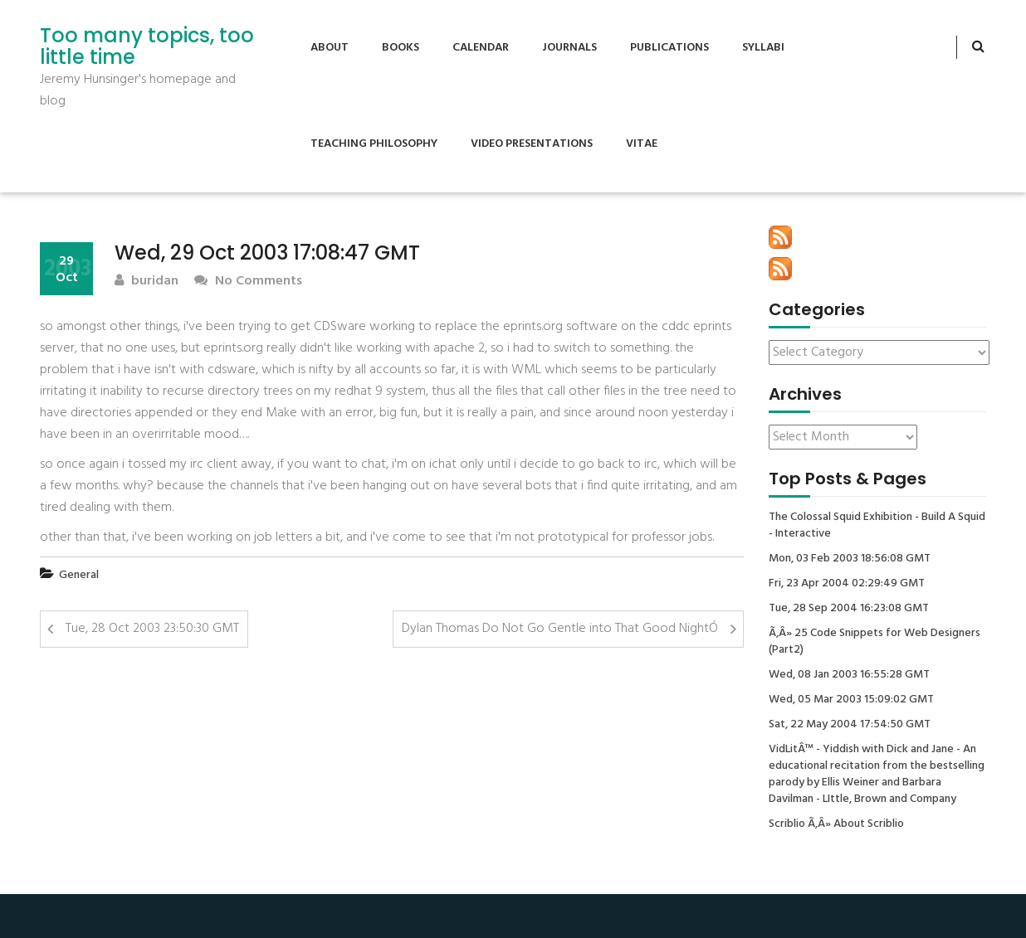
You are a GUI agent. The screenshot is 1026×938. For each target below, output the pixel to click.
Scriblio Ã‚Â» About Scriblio (836, 824)
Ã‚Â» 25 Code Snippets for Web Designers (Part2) (874, 642)
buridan (146, 281)
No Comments (248, 281)
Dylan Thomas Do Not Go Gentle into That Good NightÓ (560, 628)
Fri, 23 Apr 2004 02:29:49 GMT (847, 584)
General (79, 575)
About (329, 47)
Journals (569, 47)
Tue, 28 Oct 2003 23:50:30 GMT (152, 628)
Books (400, 47)
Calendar (480, 47)
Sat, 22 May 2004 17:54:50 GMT (850, 725)
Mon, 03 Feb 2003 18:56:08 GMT (850, 559)
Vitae (641, 143)
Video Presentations (532, 143)
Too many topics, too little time (147, 47)
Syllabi (763, 47)
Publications (669, 47)
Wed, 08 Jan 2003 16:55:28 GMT (849, 675)
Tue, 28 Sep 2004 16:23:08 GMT (849, 608)
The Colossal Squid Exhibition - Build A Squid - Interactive (877, 525)
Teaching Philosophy (373, 143)
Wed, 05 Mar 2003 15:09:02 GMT (851, 700)
